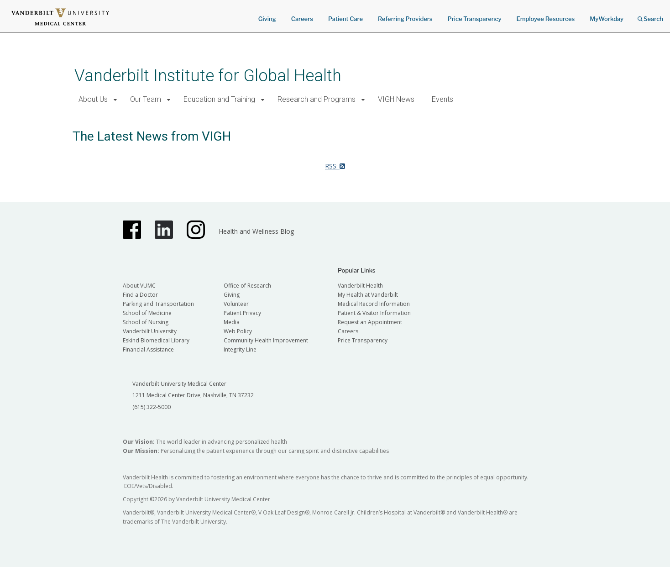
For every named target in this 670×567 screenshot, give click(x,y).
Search (650, 15)
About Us (93, 99)
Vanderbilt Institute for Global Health (207, 75)
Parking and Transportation (158, 304)
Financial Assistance (148, 349)
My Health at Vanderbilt (368, 295)
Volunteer (236, 304)
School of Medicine (147, 313)
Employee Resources (545, 18)
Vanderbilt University (150, 331)
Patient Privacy (242, 313)
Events (442, 99)
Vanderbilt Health (360, 285)
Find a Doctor (140, 295)
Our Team (145, 99)
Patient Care (345, 18)
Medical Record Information (374, 304)
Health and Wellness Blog (256, 231)
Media (232, 322)
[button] (115, 100)
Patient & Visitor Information (374, 313)
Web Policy (238, 331)
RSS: (335, 166)
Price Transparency (475, 18)
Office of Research (247, 285)
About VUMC (139, 285)
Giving (267, 18)
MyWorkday (606, 18)
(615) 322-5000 (151, 407)
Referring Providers (405, 18)
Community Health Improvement (266, 340)
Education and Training (219, 99)
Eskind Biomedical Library (156, 340)
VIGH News (396, 99)
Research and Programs (316, 99)
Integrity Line (240, 349)
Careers (302, 18)
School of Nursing (145, 322)
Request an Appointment (370, 322)
